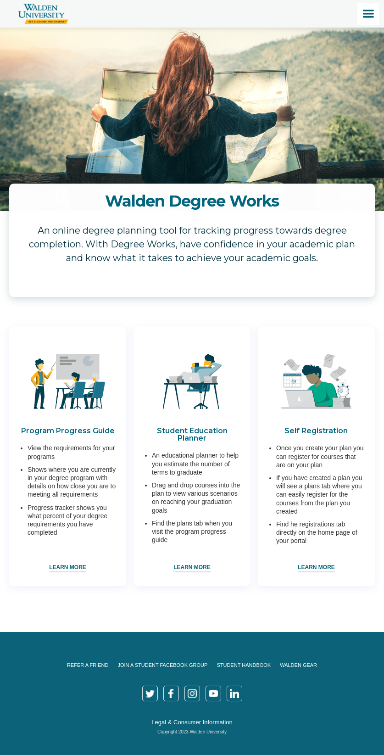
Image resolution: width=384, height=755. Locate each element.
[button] (368, 14)
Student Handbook (244, 665)
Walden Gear (298, 665)
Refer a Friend (87, 665)
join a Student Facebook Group (162, 665)
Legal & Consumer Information (191, 722)
